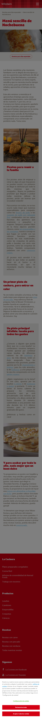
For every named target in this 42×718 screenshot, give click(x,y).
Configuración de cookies (21, 701)
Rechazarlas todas (21, 707)
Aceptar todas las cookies (21, 714)
